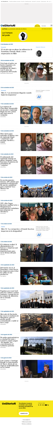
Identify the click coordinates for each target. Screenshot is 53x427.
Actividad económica (28, 1)
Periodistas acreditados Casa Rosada (14, 1)
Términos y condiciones (26, 423)
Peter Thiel (22, 1)
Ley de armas (38, 1)
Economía (3, 47)
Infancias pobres (43, 1)
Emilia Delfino (3, 73)
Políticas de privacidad (26, 421)
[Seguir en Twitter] (38, 405)
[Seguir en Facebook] (40, 405)
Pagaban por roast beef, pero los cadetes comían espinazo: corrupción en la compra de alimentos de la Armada (9, 294)
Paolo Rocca (51, 1)
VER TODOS (46, 29)
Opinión (3, 226)
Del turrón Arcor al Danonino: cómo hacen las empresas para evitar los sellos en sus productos (9, 271)
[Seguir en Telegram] (42, 405)
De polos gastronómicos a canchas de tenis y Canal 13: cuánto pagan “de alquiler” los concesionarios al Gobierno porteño (9, 342)
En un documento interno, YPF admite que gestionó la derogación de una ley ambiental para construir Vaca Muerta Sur (9, 184)
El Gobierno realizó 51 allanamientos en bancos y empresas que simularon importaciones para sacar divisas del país (9, 249)
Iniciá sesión (44, 25)
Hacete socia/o (37, 25)
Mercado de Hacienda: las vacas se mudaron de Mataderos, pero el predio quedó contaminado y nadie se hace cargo (9, 318)
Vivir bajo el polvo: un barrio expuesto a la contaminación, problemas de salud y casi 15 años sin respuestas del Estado (8, 68)
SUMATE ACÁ (23, 413)
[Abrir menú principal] (51, 25)
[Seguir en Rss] (48, 405)
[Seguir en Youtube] (46, 405)
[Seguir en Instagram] (43, 405)
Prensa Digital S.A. (26, 419)
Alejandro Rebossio (40, 47)
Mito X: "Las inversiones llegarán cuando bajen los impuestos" (16, 94)
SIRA (47, 1)
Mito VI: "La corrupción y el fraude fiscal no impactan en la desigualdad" (17, 230)
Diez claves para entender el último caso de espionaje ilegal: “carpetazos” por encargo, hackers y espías (9, 138)
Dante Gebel (34, 1)
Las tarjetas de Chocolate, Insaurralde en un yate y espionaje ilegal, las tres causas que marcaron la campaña (9, 111)
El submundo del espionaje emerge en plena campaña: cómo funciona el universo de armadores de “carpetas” (9, 161)
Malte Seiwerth (10, 73)
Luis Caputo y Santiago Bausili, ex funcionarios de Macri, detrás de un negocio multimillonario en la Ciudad (9, 364)
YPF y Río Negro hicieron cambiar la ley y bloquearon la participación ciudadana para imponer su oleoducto (9, 208)
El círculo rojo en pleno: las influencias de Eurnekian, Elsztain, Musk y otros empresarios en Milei (16, 51)
